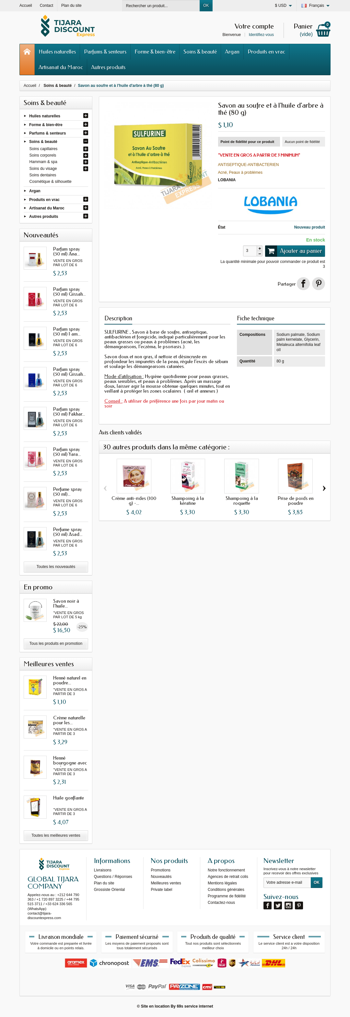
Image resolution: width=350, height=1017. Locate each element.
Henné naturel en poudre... (69, 680)
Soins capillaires (43, 149)
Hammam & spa (43, 162)
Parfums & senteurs (105, 51)
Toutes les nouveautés (56, 566)
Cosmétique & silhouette (50, 181)
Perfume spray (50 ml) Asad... (67, 531)
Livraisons (102, 870)
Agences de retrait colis (228, 876)
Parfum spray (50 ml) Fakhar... (69, 411)
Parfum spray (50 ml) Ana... (66, 251)
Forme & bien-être (154, 51)
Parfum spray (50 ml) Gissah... (69, 291)
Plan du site (104, 883)
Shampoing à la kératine (187, 500)
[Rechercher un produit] (161, 5)
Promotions (160, 870)
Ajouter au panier (293, 250)
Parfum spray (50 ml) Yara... (67, 451)
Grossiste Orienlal (109, 889)
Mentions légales (222, 883)
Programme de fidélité (227, 896)
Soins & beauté (200, 51)
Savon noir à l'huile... (66, 603)
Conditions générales (226, 889)
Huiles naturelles (57, 51)
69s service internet (195, 1006)
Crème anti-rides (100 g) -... (133, 500)
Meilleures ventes (166, 883)
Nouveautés (161, 876)
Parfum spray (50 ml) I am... (66, 331)
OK (206, 5)
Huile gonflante (68, 798)
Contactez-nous (221, 902)
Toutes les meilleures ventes (55, 835)
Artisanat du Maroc (61, 67)
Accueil (30, 85)
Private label (161, 889)
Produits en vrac (266, 51)
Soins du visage (43, 168)
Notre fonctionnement (226, 870)
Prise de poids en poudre (295, 500)
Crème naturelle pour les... (69, 720)
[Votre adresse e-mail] (287, 882)
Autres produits (108, 67)
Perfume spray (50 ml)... (67, 491)
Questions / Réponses (113, 876)
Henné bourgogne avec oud (70, 763)
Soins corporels (42, 155)
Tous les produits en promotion (55, 643)
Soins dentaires (42, 175)
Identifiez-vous (261, 35)
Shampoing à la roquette (242, 500)
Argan (232, 51)
